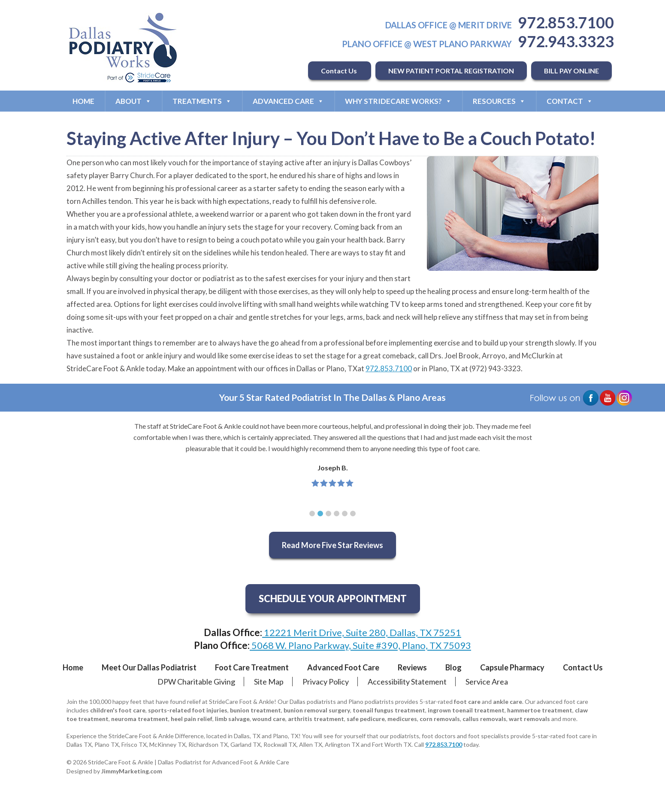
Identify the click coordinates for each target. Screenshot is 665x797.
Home (83, 101)
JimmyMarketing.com (131, 771)
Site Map (269, 681)
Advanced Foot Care (343, 667)
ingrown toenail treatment (466, 710)
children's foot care (117, 710)
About (133, 101)
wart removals (529, 718)
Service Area (487, 681)
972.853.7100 (566, 22)
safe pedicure (366, 718)
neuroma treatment (139, 718)
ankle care (507, 701)
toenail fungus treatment (389, 710)
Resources (499, 101)
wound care (268, 718)
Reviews (412, 667)
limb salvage (232, 718)
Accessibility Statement (407, 681)
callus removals (484, 718)
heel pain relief (191, 718)
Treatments (202, 101)
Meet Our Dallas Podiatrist (149, 667)
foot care (467, 701)
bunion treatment (255, 710)
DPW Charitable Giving (196, 681)
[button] (312, 513)
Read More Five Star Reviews (332, 545)
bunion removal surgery (317, 710)
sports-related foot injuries (187, 710)
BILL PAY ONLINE (571, 71)
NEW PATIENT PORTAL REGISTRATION (451, 71)
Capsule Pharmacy (512, 667)
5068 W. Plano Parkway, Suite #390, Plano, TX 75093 (360, 645)
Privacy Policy (325, 681)
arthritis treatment (316, 718)
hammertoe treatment (539, 710)
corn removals (440, 718)
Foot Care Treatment (252, 667)
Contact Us (339, 71)
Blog (453, 667)
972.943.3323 (566, 41)
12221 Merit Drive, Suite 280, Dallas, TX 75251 (361, 632)
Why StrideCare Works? (398, 101)
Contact (570, 101)
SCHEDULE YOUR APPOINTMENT (333, 598)
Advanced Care (288, 101)
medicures (402, 718)
